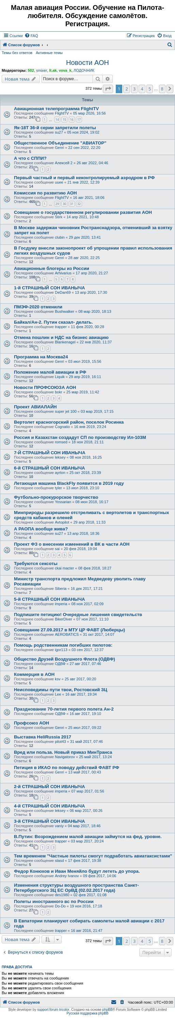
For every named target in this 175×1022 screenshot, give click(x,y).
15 (64, 119)
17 (79, 119)
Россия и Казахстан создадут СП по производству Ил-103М (80, 437)
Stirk (58, 217)
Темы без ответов (17, 53)
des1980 (62, 895)
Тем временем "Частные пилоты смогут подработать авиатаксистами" (93, 855)
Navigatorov (65, 757)
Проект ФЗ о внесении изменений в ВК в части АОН (71, 544)
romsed (61, 442)
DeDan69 (62, 292)
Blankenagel (65, 342)
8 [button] (162, 89)
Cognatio (62, 427)
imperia (61, 604)
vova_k (65, 70)
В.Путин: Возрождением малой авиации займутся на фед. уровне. (88, 836)
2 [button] (126, 89)
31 (72, 204)
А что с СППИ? (30, 158)
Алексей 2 (64, 163)
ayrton (60, 473)
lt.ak (53, 70)
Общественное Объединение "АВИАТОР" (60, 143)
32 (79, 204)
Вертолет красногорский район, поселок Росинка (69, 422)
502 (31, 70)
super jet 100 (66, 411)
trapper (61, 327)
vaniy (59, 826)
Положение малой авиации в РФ (50, 372)
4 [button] (142, 89)
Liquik (60, 377)
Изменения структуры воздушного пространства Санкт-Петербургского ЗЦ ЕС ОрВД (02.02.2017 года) (76, 888)
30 (64, 204)
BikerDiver (63, 619)
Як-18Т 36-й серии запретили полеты (55, 127)
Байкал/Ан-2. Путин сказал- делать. (53, 322)
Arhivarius (63, 273)
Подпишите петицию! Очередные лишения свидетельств (78, 614)
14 (57, 119)
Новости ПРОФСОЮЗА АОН (45, 387)
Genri (59, 148)
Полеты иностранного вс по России (54, 901)
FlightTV (62, 113)
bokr (58, 392)
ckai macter (64, 568)
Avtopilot (62, 522)
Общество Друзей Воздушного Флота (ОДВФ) (64, 659)
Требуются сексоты (36, 563)
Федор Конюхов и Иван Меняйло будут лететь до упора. (77, 871)
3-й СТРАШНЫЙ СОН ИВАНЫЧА (49, 821)
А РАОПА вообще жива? (41, 528)
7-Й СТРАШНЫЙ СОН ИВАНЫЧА (49, 452)
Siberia (60, 588)
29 (57, 204)
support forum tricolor (53, 1009)
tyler (58, 488)
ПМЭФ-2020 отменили (38, 306)
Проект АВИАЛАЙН (35, 406)
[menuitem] (31, 36)
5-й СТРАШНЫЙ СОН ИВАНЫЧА (49, 599)
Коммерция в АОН (34, 674)
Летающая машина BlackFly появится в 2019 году (69, 483)
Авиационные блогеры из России (51, 268)
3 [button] (134, 89)
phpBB (107, 1009)
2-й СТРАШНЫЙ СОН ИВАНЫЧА (49, 786)
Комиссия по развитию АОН (45, 192)
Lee (58, 694)
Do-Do (60, 906)
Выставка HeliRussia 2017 (42, 736)
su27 (59, 132)
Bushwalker (64, 311)
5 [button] (149, 89)
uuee (59, 182)
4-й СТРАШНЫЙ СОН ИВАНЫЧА (49, 805)
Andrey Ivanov (67, 876)
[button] (108, 89)
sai (57, 549)
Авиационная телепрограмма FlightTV (56, 108)
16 (72, 119)
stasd (59, 860)
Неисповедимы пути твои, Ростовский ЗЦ (60, 689)
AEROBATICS (67, 634)
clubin (60, 237)
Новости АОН (87, 62)
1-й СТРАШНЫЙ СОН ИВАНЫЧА (49, 287)
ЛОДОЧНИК (84, 70)
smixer (41, 70)
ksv (58, 679)
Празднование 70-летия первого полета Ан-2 (64, 709)
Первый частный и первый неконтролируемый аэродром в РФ (84, 177)
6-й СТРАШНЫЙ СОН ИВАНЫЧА (49, 468)
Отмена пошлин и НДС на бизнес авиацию (61, 337)
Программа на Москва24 (41, 356)
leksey (60, 457)
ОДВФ (60, 664)
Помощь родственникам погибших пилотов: (63, 645)
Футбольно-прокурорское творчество (56, 497)
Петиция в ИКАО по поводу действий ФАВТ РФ (66, 767)
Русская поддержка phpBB (87, 1013)
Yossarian (63, 502)
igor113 (61, 650)
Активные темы (49, 53)
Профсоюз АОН (31, 723)
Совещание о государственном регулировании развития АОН (83, 212)
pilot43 (60, 741)
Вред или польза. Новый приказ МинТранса (63, 752)
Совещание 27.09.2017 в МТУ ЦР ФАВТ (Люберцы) (69, 629)
